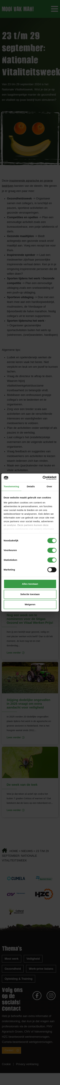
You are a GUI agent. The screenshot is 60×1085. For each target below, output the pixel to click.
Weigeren (30, 604)
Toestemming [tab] (11, 486)
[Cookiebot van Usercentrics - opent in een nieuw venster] (42, 478)
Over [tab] (49, 486)
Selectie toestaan (30, 594)
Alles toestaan (30, 584)
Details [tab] (31, 486)
